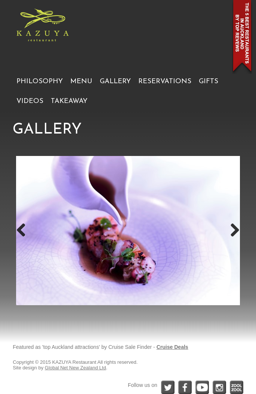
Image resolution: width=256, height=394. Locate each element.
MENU (81, 81)
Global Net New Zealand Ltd (75, 367)
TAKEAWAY (69, 101)
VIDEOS (29, 101)
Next (232, 230)
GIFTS (208, 81)
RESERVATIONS (164, 81)
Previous (23, 230)
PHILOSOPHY (39, 81)
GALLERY (115, 81)
